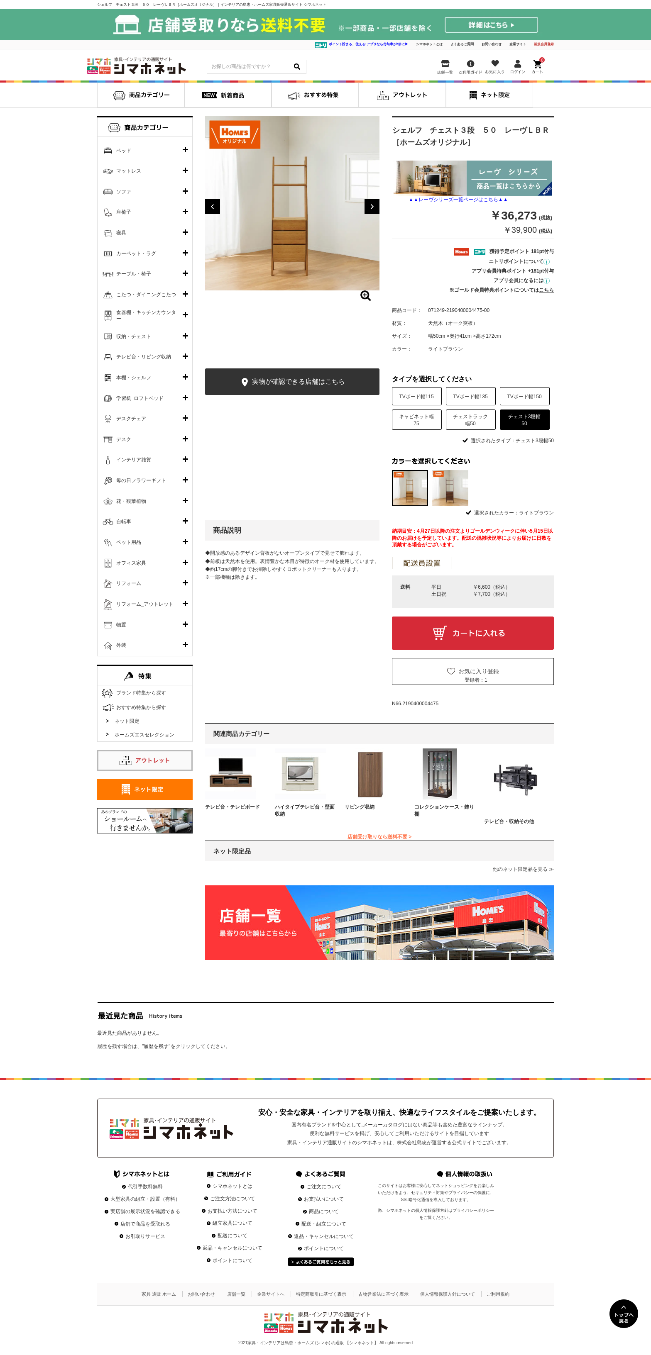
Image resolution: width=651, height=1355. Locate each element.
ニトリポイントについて (519, 261)
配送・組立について (323, 1224)
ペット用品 (128, 542)
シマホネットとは (429, 44)
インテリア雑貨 (133, 460)
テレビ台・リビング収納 (143, 357)
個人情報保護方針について (447, 1294)
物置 (121, 625)
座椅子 (123, 212)
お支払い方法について (232, 1211)
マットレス (128, 171)
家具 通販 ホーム (159, 1294)
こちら (546, 290)
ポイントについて (232, 1260)
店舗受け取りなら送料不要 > (379, 837)
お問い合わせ (492, 44)
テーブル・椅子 (133, 274)
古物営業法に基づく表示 (383, 1294)
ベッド (123, 151)
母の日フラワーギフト (141, 480)
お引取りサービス (145, 1236)
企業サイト (517, 44)
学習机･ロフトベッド (140, 398)
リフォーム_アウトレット (145, 604)
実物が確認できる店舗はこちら (292, 382)
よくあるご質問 (462, 44)
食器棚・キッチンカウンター (146, 316)
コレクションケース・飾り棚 (444, 810)
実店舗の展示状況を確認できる (145, 1211)
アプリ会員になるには (522, 280)
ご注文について (323, 1186)
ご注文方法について (232, 1198)
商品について (324, 1211)
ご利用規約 (498, 1294)
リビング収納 (359, 807)
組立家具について (232, 1223)
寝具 (121, 233)
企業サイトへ (270, 1294)
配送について (232, 1235)
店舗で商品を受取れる (145, 1224)
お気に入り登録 (478, 671)
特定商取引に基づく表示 (321, 1294)
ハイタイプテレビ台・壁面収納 (305, 810)
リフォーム (128, 583)
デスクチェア (131, 419)
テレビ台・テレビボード (232, 807)
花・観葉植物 (131, 501)
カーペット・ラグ (136, 253)
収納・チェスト (133, 336)
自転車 (123, 521)
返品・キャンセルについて (232, 1248)
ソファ (123, 192)
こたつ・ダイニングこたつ (146, 294)
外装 (121, 645)
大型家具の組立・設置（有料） (145, 1199)
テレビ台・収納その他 (509, 821)
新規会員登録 (544, 44)
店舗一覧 (236, 1294)
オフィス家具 (131, 563)
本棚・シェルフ (133, 377)
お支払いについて (324, 1199)
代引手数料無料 (145, 1186)
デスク (123, 439)
